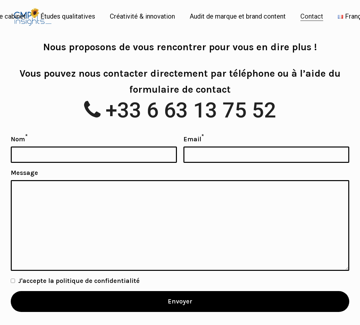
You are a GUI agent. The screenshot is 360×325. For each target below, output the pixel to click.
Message (24, 173)
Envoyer (180, 301)
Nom (19, 138)
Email (193, 138)
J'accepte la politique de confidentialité (79, 281)
